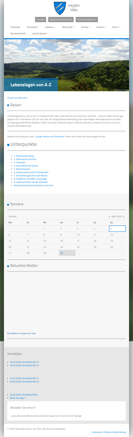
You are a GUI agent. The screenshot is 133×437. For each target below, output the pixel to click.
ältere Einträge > (18, 398)
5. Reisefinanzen (22, 169)
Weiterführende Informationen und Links (33, 185)
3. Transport (20, 162)
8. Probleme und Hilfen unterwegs (30, 178)
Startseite (15, 27)
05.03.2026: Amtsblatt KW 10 (24, 381)
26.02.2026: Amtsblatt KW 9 (24, 394)
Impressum (97, 432)
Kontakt (40, 19)
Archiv (116, 27)
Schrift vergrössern (86, 19)
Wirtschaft (69, 27)
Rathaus (51, 27)
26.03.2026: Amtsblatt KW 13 (24, 362)
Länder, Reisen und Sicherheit (49, 136)
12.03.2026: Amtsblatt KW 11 (24, 378)
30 (61, 253)
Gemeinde (33, 27)
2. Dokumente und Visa (25, 159)
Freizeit (101, 27)
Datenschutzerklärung (115, 432)
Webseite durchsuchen (61, 19)
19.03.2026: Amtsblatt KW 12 (24, 365)
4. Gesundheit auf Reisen (26, 165)
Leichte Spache (39, 33)
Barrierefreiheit (18, 33)
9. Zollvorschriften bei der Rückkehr (31, 182)
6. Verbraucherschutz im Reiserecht (31, 172)
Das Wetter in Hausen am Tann (21, 333)
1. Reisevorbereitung (24, 155)
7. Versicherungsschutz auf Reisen (30, 175)
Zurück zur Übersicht (17, 97)
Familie (86, 27)
